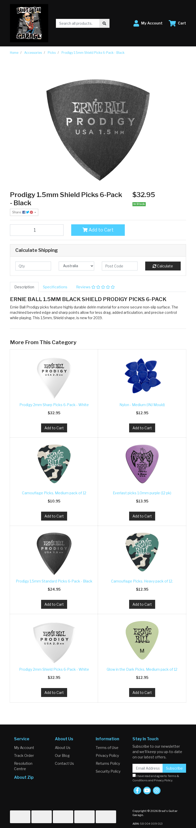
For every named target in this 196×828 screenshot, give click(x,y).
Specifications (55, 287)
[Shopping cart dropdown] (177, 23)
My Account (24, 747)
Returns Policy (108, 763)
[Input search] (78, 23)
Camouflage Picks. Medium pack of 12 (54, 493)
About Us (62, 747)
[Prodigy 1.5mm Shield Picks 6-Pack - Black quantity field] (37, 230)
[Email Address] (147, 768)
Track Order (24, 755)
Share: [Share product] (23, 212)
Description (24, 287)
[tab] (24, 287)
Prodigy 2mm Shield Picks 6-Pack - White (54, 669)
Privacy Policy (107, 755)
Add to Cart (98, 229)
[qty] (33, 266)
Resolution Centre (23, 766)
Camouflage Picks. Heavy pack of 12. (142, 581)
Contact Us (64, 763)
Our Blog (62, 755)
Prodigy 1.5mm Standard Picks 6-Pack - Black (54, 581)
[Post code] (120, 266)
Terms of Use (107, 747)
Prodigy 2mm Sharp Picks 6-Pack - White (54, 405)
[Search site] (104, 23)
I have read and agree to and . (155, 778)
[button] (148, 23)
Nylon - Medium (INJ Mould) (142, 405)
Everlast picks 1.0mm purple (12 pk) (142, 493)
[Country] (76, 266)
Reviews (95, 287)
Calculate (163, 266)
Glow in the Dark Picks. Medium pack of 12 (142, 669)
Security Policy (108, 771)
